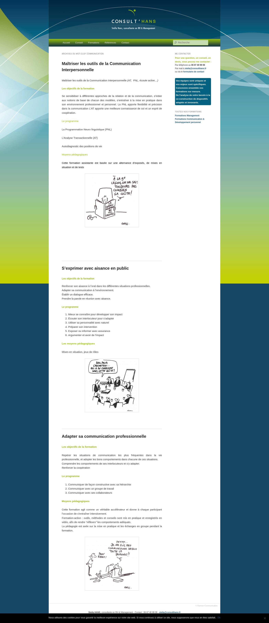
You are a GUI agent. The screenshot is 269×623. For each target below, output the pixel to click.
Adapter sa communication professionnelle (104, 436)
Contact (125, 42)
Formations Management (187, 115)
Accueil (66, 42)
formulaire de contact (193, 71)
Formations (93, 42)
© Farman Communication (206, 606)
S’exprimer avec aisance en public (95, 268)
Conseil (79, 42)
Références (110, 42)
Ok (219, 617)
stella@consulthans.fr (195, 68)
